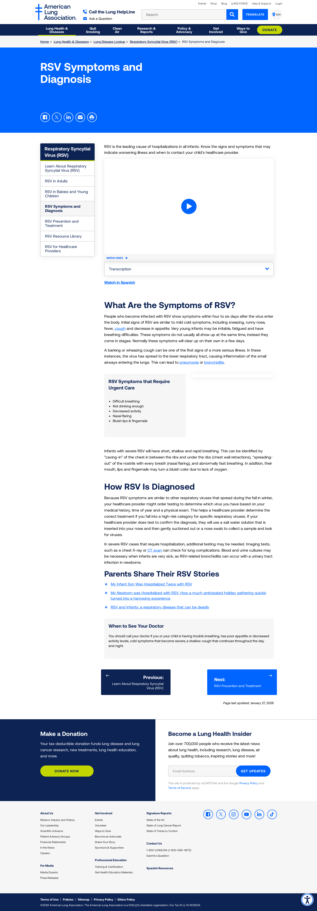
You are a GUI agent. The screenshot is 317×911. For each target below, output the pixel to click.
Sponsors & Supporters (109, 847)
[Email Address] (204, 770)
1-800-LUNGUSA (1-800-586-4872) (168, 850)
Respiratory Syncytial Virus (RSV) (153, 41)
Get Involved (103, 813)
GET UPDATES (253, 771)
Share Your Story (105, 842)
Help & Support (261, 3)
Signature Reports (159, 813)
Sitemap (84, 899)
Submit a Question (157, 855)
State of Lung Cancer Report (163, 825)
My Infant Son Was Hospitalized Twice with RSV (151, 584)
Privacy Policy (248, 783)
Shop (213, 3)
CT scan (155, 550)
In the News (47, 847)
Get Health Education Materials (114, 872)
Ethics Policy (126, 899)
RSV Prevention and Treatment (62, 223)
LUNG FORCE (239, 3)
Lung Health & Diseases (71, 41)
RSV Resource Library (63, 236)
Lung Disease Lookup (109, 41)
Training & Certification (109, 866)
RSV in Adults (56, 181)
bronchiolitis (214, 362)
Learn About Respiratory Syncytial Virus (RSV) (66, 168)
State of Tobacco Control (162, 831)
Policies (68, 899)
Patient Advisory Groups (55, 836)
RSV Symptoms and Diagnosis (62, 208)
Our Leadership (49, 825)
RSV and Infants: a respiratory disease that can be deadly (160, 607)
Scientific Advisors (51, 831)
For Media (47, 865)
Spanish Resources (159, 868)
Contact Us (154, 843)
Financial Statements (53, 842)
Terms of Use (49, 899)
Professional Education (111, 860)
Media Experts (49, 872)
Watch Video (117, 257)
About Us (46, 813)
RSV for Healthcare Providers (61, 248)
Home (44, 41)
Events (202, 3)
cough (120, 328)
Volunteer (100, 825)
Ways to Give (103, 831)
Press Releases (49, 877)
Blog (224, 3)
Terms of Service (179, 788)
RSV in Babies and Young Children (66, 193)
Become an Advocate (108, 836)
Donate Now (67, 771)
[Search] (232, 14)
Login (278, 3)
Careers (45, 853)
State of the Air (155, 820)
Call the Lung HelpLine (109, 11)
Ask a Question (97, 18)
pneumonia (189, 362)
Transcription (120, 269)
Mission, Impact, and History (57, 820)
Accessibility (307, 899)
